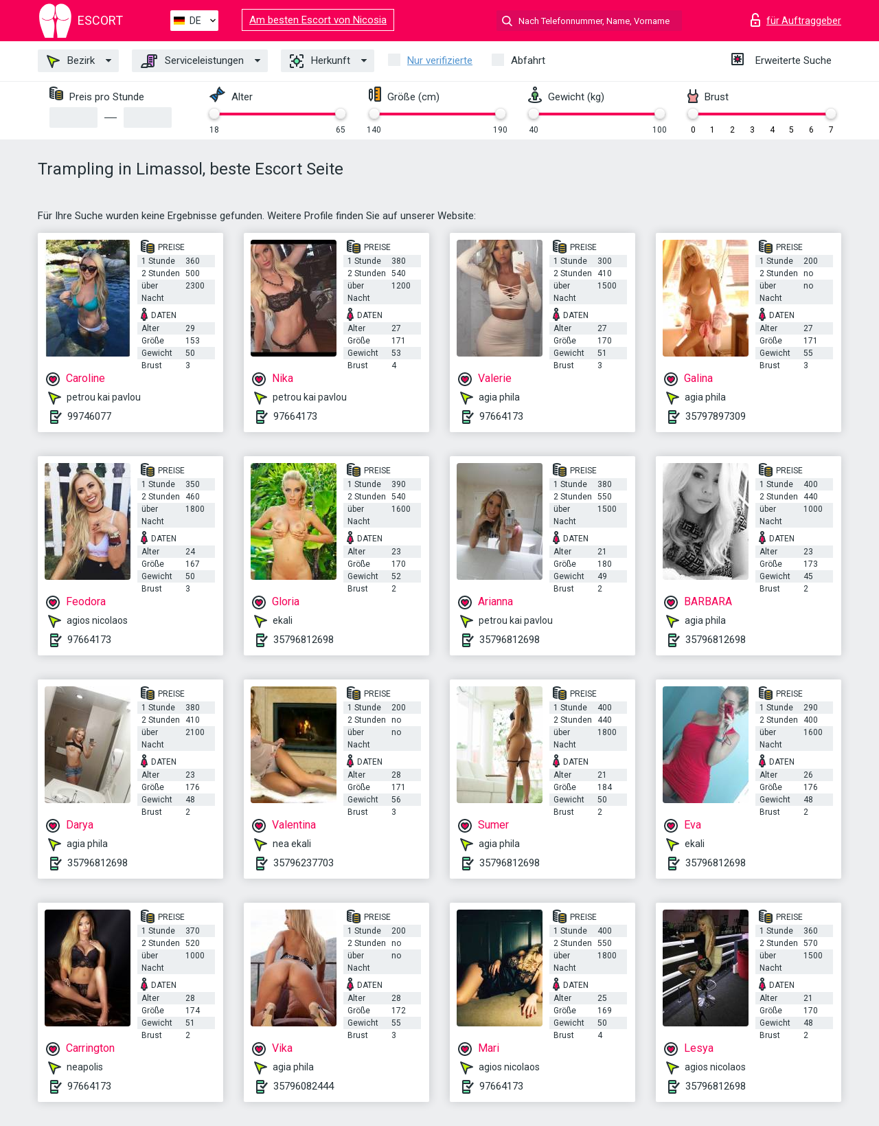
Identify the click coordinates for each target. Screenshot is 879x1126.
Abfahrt (528, 60)
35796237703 (303, 863)
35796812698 (303, 639)
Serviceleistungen (192, 61)
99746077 (89, 416)
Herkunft (320, 61)
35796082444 (303, 1086)
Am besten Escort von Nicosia (318, 20)
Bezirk (71, 61)
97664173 (295, 416)
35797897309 (715, 416)
